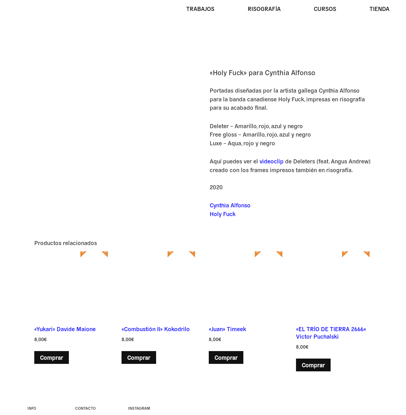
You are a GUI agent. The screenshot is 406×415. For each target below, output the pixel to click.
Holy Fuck (223, 213)
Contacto (85, 408)
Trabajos (200, 8)
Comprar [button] (51, 357)
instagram (139, 408)
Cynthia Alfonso (230, 205)
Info (31, 408)
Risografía (264, 8)
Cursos (325, 8)
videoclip (272, 161)
